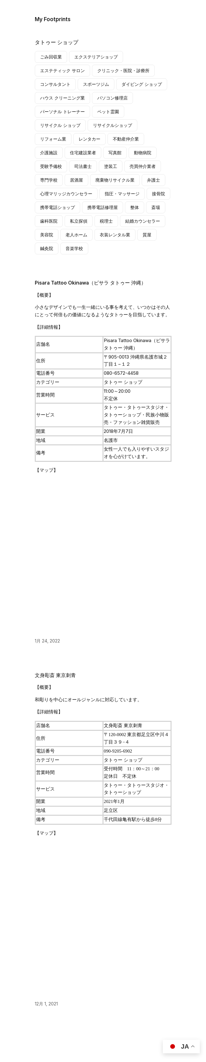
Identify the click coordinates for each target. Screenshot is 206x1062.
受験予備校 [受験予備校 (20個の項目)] (51, 166)
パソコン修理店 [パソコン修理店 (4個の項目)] (112, 97)
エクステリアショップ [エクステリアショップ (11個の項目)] (96, 56)
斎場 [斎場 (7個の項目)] (155, 207)
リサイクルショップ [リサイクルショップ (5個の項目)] (112, 125)
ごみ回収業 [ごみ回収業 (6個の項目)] (51, 56)
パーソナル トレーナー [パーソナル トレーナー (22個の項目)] (62, 111)
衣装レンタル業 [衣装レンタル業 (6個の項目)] (115, 234)
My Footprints (53, 19)
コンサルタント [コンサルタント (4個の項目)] (55, 84)
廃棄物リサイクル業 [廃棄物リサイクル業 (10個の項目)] (115, 180)
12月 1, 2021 (46, 1003)
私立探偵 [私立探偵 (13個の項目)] (78, 221)
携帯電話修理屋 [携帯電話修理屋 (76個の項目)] (102, 207)
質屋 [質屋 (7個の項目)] (147, 234)
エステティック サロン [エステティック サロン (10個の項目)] (62, 70)
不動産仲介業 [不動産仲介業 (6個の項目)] (126, 138)
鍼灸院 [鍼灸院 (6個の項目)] (46, 248)
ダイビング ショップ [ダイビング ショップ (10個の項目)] (141, 84)
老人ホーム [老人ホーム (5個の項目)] (76, 234)
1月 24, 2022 (47, 640)
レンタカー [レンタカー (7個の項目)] (89, 138)
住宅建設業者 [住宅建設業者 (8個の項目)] (83, 152)
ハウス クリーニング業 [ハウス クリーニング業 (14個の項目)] (62, 97)
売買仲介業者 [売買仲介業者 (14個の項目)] (143, 166)
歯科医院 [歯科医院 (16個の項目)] (48, 221)
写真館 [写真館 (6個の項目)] (114, 152)
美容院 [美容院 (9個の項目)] (46, 234)
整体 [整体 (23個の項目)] (134, 207)
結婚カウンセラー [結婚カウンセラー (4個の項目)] (142, 221)
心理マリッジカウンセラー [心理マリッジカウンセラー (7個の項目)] (66, 193)
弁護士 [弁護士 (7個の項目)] (153, 180)
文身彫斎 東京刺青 (55, 675)
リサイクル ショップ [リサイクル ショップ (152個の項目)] (60, 125)
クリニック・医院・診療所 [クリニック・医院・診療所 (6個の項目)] (123, 70)
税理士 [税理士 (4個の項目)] (106, 221)
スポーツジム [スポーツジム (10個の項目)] (96, 84)
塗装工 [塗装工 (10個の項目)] (110, 166)
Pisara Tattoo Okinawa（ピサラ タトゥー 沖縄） (90, 283)
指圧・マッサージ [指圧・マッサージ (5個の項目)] (122, 193)
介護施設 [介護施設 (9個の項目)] (48, 152)
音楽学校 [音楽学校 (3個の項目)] (74, 248)
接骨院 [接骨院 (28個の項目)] (158, 193)
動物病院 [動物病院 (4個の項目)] (142, 152)
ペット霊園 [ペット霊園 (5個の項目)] (108, 111)
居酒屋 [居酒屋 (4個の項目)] (76, 180)
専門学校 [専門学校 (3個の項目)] (48, 180)
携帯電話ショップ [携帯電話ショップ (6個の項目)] (57, 207)
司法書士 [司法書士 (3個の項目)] (83, 166)
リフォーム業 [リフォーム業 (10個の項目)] (53, 138)
